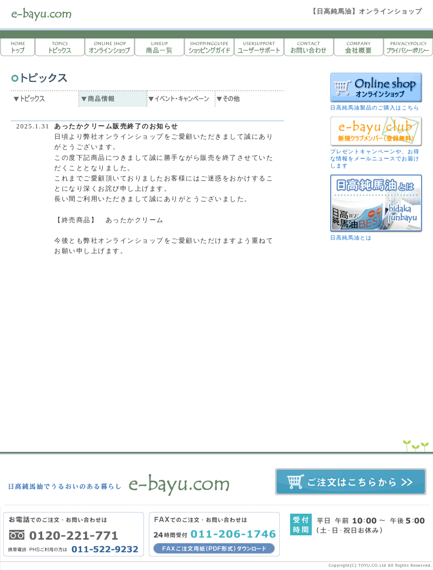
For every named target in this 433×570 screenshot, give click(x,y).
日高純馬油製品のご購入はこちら (374, 108)
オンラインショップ (109, 47)
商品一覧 (159, 47)
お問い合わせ (308, 47)
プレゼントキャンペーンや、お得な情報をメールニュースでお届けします (374, 158)
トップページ (17, 47)
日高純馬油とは (351, 238)
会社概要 (358, 47)
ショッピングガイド (209, 47)
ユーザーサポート (259, 47)
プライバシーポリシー (408, 47)
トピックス (59, 47)
